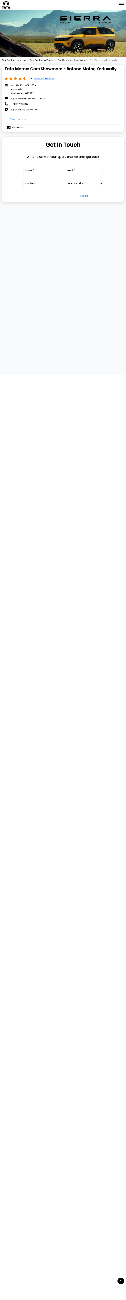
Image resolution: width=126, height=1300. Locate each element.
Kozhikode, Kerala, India (15, 672)
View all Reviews (44, 78)
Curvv (5, 1086)
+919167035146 (19, 104)
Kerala (32, 647)
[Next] (122, 260)
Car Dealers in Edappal (51, 1295)
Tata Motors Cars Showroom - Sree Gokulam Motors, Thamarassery (91, 963)
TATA (5, 1047)
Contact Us (8, 1150)
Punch (5, 1081)
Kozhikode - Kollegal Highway (21, 1227)
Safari (5, 1096)
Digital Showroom (12, 1130)
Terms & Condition (13, 1160)
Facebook (10, 1185)
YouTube (10, 1199)
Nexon (5, 1066)
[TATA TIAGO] (33, 256)
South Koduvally (54, 1227)
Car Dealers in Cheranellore (85, 1289)
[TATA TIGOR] (92, 256)
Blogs (5, 1165)
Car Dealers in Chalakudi (49, 1289)
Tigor (5, 1076)
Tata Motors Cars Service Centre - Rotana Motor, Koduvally (33, 963)
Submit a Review (15, 384)
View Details (32, 285)
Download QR (62, 506)
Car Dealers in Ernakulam (84, 1295)
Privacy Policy (9, 1155)
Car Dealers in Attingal (17, 1289)
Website (20, 1015)
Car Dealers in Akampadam (49, 1282)
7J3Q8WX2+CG (11, 668)
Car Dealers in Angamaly (85, 1282)
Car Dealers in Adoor (15, 1282)
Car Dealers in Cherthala (18, 1295)
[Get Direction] (32, 671)
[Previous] (4, 260)
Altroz (5, 1100)
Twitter (8, 1190)
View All (11, 431)
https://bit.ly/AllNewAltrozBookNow (87, 774)
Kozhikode (34, 652)
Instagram (10, 1194)
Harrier (5, 1091)
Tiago (5, 1071)
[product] (84, 183)
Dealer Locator (10, 1125)
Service (6, 1120)
